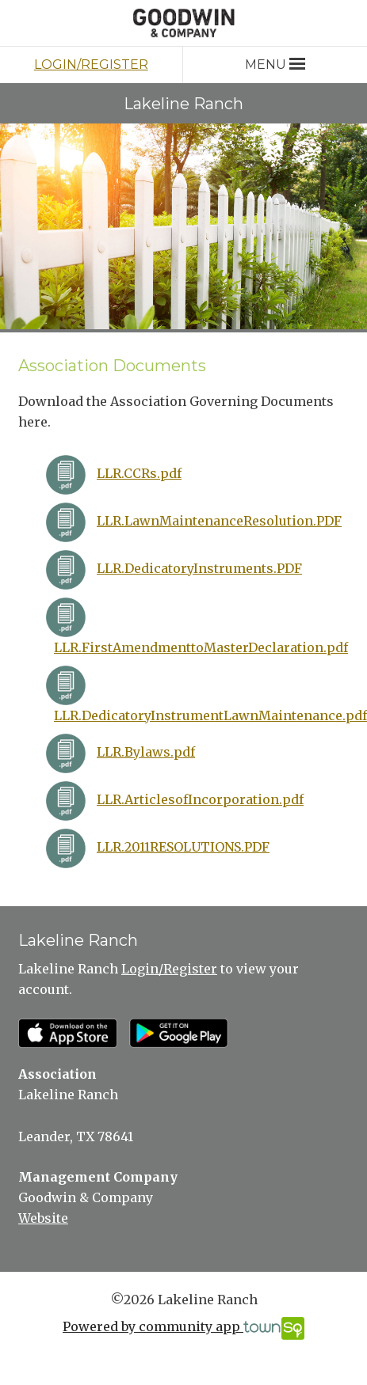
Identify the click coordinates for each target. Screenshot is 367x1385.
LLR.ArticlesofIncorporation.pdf (200, 799)
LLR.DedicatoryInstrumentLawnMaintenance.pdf (210, 715)
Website (43, 1218)
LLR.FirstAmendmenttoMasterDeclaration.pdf (201, 647)
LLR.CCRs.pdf (139, 473)
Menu (274, 64)
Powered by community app (183, 1328)
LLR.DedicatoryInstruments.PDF (199, 568)
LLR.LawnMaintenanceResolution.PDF (219, 521)
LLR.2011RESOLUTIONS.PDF (183, 847)
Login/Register (91, 64)
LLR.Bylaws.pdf (146, 752)
